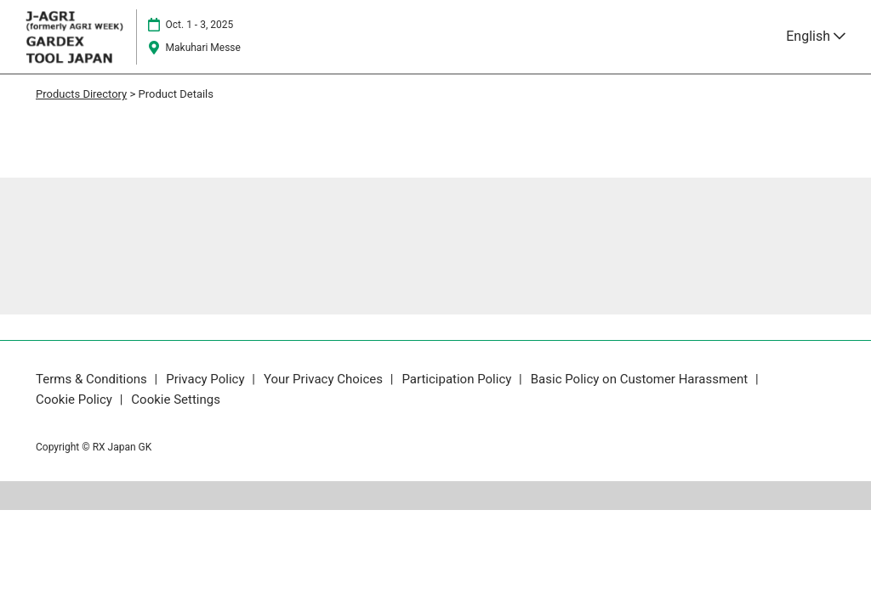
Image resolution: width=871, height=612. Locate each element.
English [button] (815, 36)
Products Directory (81, 94)
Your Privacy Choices (325, 379)
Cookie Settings (175, 399)
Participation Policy (458, 379)
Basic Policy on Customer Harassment (641, 379)
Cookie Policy (76, 399)
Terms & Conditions (93, 379)
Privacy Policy (207, 379)
